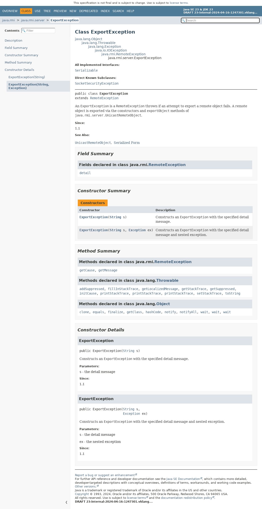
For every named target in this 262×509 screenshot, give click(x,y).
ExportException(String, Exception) (29, 86)
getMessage (107, 270)
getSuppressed (222, 289)
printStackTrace (114, 293)
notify (170, 312)
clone (84, 312)
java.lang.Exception (104, 46)
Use (38, 11)
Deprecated (88, 11)
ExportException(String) (27, 77)
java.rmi (8, 20)
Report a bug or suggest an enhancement (105, 475)
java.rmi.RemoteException (123, 54)
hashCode (153, 312)
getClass (134, 312)
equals (98, 312)
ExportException (65, 20)
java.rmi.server (32, 20)
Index (105, 11)
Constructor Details (19, 70)
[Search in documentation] (220, 20)
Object (163, 304)
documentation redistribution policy (186, 498)
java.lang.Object (88, 39)
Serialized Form (127, 143)
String (115, 217)
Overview (9, 11)
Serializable (86, 70)
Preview (60, 11)
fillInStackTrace (123, 289)
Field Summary (16, 48)
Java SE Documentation (183, 479)
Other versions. (85, 486)
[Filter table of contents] (38, 30)
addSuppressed (91, 289)
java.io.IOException (111, 50)
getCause (87, 270)
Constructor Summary (21, 55)
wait (204, 312)
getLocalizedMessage (160, 289)
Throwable (167, 280)
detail (85, 173)
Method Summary (18, 62)
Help (130, 11)
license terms (179, 2)
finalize (115, 312)
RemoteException (104, 98)
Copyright (82, 494)
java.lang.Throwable (99, 43)
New (73, 11)
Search (118, 11)
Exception (137, 230)
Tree (47, 11)
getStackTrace (194, 289)
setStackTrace (209, 293)
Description (13, 40)
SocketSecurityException (96, 83)
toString (232, 293)
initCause (87, 293)
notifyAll (188, 312)
